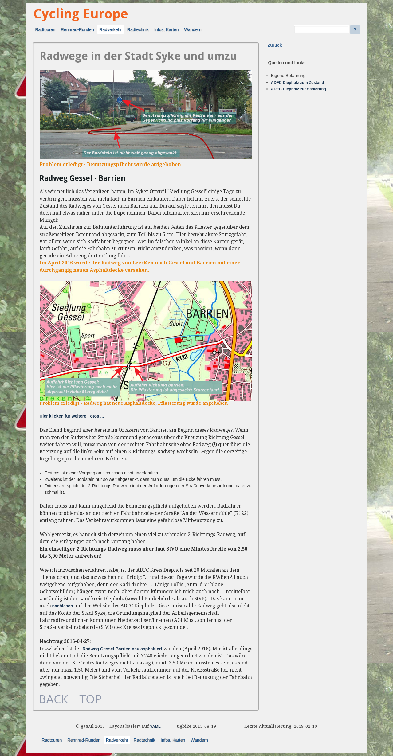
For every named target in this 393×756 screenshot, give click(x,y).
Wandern (193, 29)
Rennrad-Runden (77, 29)
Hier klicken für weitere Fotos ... (72, 416)
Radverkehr (110, 29)
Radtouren (45, 29)
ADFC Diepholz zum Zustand (297, 82)
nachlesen (62, 605)
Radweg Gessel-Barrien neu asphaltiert (122, 648)
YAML (155, 726)
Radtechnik (138, 29)
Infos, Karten (166, 29)
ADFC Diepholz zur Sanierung (298, 89)
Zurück (275, 45)
